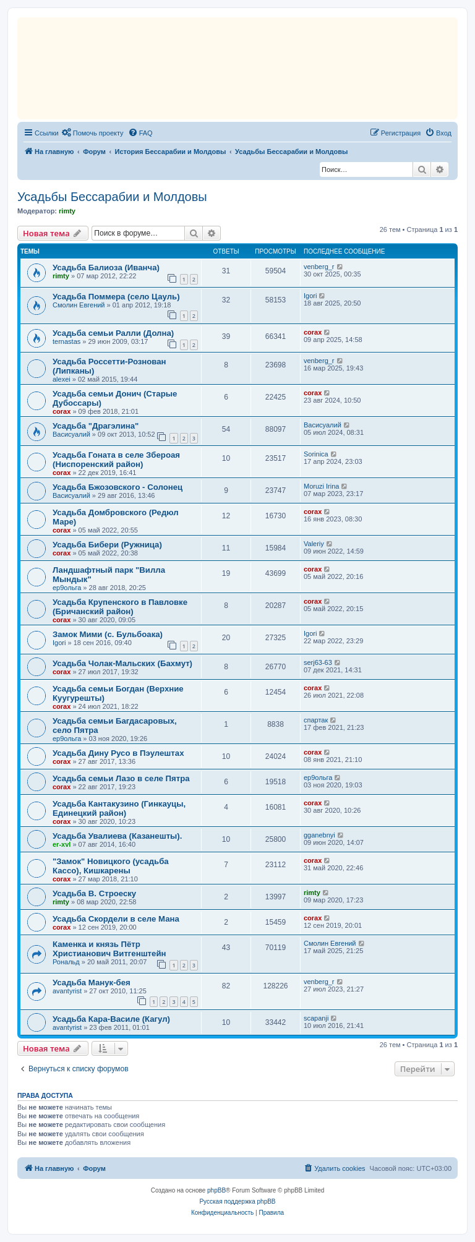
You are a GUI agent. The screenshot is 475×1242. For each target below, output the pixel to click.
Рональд (66, 962)
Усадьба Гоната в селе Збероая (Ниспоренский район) (116, 459)
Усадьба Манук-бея (92, 982)
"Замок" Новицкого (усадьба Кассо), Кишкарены (111, 866)
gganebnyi (319, 835)
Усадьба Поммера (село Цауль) (116, 296)
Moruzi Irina (321, 486)
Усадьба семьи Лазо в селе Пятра (121, 778)
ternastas (66, 341)
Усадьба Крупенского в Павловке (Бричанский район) (120, 606)
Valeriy (314, 543)
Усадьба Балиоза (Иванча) (106, 267)
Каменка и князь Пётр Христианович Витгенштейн (109, 949)
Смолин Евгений (79, 305)
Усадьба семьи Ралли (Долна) (113, 333)
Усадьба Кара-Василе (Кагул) (111, 1019)
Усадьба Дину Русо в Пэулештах (118, 753)
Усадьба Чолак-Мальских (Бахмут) (122, 663)
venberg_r (319, 266)
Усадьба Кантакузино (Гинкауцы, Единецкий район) (119, 808)
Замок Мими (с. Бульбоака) (108, 634)
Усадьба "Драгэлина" (96, 425)
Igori (310, 295)
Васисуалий (71, 434)
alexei (62, 379)
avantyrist (67, 991)
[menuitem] (93, 133)
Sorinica (316, 454)
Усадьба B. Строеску (94, 893)
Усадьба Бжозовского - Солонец (117, 487)
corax (313, 332)
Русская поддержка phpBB (237, 1201)
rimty (67, 211)
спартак (316, 720)
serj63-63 (318, 662)
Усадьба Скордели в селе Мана (116, 918)
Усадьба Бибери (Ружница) (107, 544)
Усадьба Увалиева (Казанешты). (117, 836)
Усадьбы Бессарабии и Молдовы (112, 196)
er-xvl (62, 844)
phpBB (216, 1190)
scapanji (316, 1018)
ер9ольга (67, 587)
